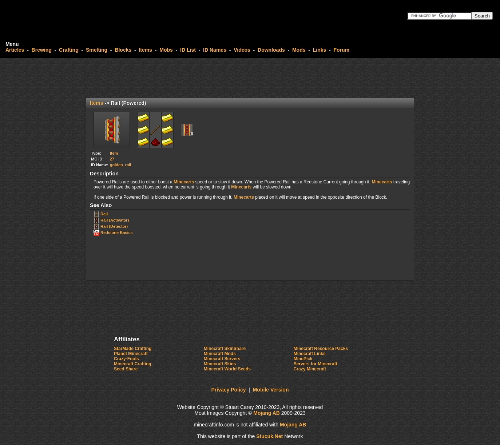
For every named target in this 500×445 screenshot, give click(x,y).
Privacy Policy (228, 390)
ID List (188, 50)
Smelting (96, 50)
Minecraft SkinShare (225, 348)
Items (145, 50)
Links (319, 50)
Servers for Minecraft (315, 363)
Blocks (123, 50)
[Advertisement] (250, 77)
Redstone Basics (116, 232)
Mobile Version (271, 390)
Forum (342, 50)
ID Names (214, 50)
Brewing (42, 50)
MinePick (303, 358)
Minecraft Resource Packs (321, 348)
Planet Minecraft (131, 353)
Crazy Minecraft (310, 369)
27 (112, 159)
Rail (104, 214)
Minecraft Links (310, 353)
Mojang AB (266, 413)
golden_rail (120, 165)
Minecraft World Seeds (227, 369)
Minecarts (184, 181)
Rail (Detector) (114, 226)
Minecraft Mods (220, 353)
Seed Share (126, 369)
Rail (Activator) (114, 220)
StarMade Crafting (132, 348)
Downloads (271, 50)
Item (114, 153)
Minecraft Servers (222, 358)
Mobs (166, 50)
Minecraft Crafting (132, 363)
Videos (242, 50)
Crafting (69, 50)
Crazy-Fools (126, 358)
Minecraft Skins (220, 363)
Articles (14, 50)
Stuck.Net (269, 436)
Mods (299, 50)
